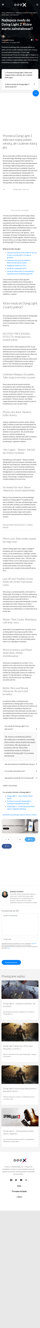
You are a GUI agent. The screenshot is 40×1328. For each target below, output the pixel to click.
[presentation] (18, 954)
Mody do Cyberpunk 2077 (16, 268)
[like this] (36, 40)
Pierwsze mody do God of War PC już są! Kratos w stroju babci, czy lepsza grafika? (22, 255)
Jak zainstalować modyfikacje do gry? (20, 764)
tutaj (8, 948)
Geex (3, 13)
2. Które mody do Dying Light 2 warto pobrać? (17, 85)
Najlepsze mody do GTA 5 (16, 265)
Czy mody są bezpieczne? (20, 771)
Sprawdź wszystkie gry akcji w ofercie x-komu (19, 815)
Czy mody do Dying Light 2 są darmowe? (20, 727)
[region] (20, 114)
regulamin (33, 943)
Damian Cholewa (8, 40)
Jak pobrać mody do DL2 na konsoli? (20, 778)
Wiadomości (11, 13)
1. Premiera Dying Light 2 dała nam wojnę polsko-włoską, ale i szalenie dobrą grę (18, 74)
